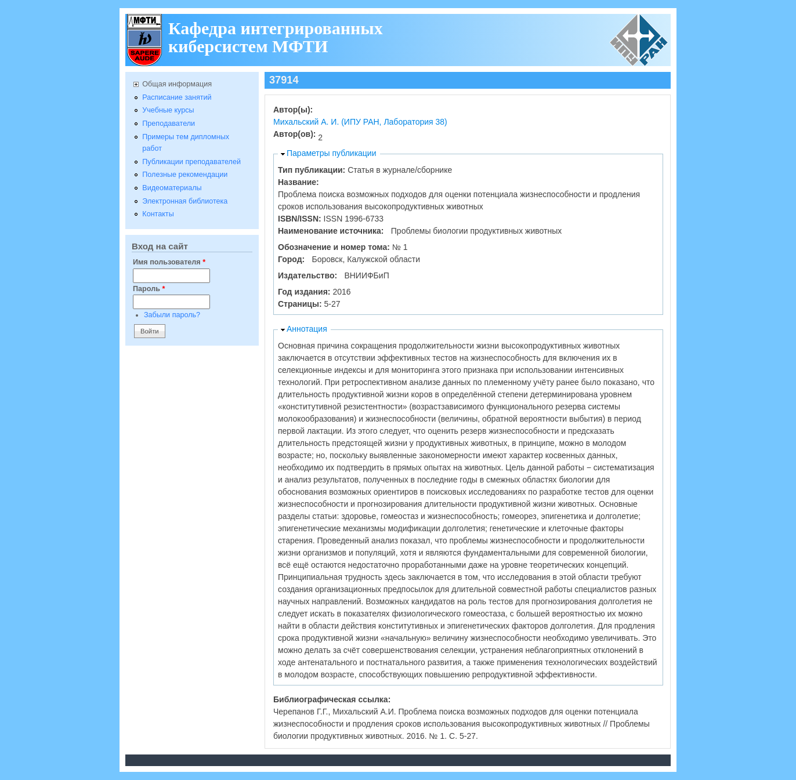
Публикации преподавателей (191, 162)
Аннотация (307, 328)
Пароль (149, 289)
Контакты (157, 214)
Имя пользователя (169, 262)
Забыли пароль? (172, 315)
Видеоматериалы (171, 188)
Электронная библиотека (184, 201)
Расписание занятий (176, 97)
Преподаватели (168, 123)
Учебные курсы (168, 110)
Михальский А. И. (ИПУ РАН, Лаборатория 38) (360, 121)
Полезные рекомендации (184, 174)
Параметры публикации (332, 153)
